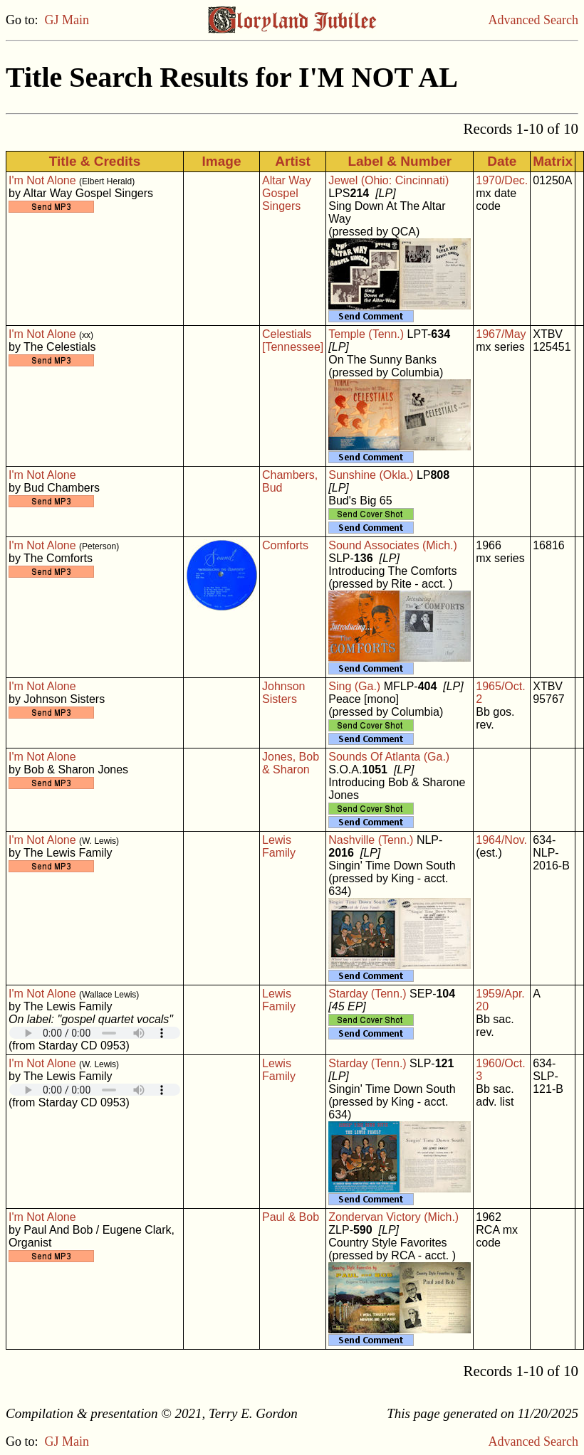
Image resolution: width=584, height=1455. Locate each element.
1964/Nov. (501, 840)
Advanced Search (533, 20)
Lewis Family (279, 846)
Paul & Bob (290, 1217)
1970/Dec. (502, 180)
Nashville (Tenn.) (370, 840)
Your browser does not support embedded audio (94, 1033)
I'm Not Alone (42, 180)
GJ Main (67, 20)
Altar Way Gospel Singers (286, 193)
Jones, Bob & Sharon (290, 763)
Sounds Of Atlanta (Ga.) (388, 757)
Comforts (285, 545)
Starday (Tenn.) (367, 994)
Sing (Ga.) (354, 686)
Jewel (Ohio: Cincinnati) (388, 180)
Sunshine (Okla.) (370, 475)
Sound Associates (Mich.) (392, 545)
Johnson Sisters (284, 692)
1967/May (501, 334)
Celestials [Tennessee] (292, 340)
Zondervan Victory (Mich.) (393, 1217)
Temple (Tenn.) (366, 334)
